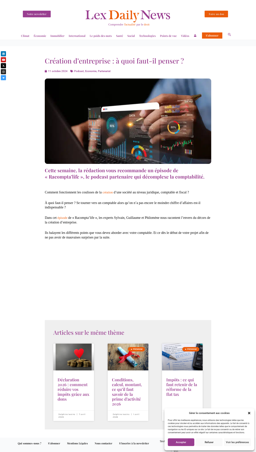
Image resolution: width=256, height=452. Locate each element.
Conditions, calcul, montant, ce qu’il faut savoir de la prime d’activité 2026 (127, 389)
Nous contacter (103, 439)
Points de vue (168, 36)
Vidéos (185, 36)
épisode (63, 218)
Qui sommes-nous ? (29, 439)
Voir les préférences (237, 442)
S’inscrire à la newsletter (134, 439)
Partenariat (106, 71)
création (108, 192)
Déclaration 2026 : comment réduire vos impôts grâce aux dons (73, 387)
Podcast (79, 71)
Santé (119, 36)
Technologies (147, 36)
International (77, 36)
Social (131, 36)
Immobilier (57, 36)
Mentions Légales (77, 439)
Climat (25, 36)
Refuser (209, 442)
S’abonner (212, 35)
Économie (40, 36)
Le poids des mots (101, 36)
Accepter (181, 442)
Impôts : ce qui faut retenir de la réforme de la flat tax (181, 385)
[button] (249, 413)
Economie (92, 71)
